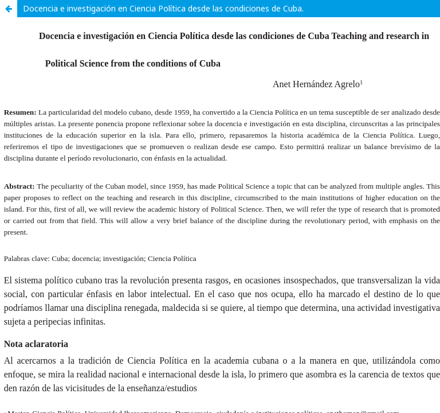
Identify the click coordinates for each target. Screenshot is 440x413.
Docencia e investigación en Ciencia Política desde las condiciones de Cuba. (163, 8)
